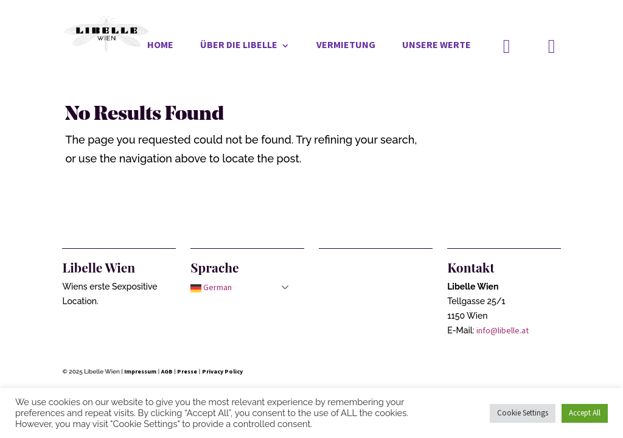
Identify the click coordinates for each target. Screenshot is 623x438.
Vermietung (345, 46)
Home (160, 46)
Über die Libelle (238, 46)
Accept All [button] (584, 413)
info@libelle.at (502, 330)
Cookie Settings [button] (522, 413)
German (211, 288)
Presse (187, 371)
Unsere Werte (436, 46)
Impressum (140, 371)
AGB (167, 371)
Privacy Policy (222, 371)
